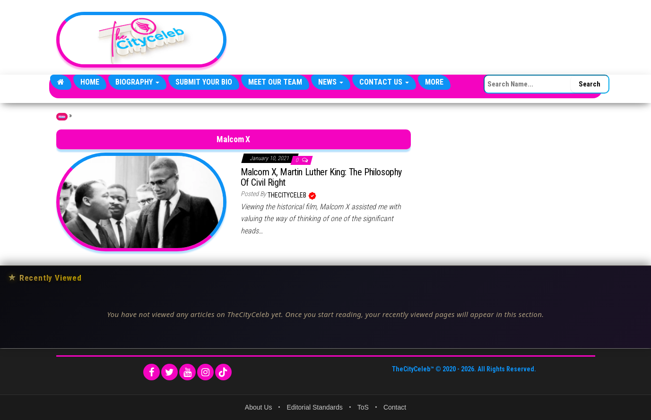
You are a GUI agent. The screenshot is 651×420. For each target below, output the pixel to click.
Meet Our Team (275, 81)
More (434, 81)
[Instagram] (205, 372)
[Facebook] (151, 372)
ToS (363, 407)
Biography (137, 81)
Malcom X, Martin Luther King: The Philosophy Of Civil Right (321, 177)
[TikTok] (223, 372)
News (330, 81)
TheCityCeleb (288, 195)
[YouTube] (187, 372)
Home (89, 81)
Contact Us (384, 81)
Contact (394, 407)
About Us (258, 407)
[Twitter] (169, 372)
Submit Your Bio (203, 81)
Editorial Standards (314, 407)
